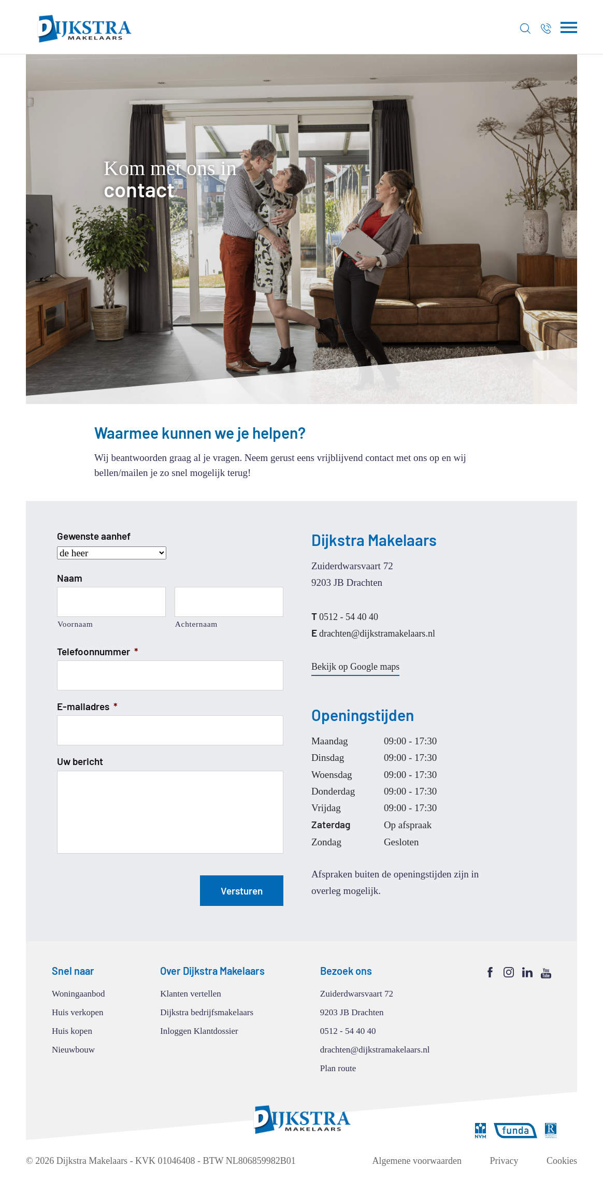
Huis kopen (72, 1031)
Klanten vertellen (190, 994)
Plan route (338, 1068)
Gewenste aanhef (94, 536)
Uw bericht (80, 761)
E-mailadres (87, 706)
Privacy (504, 1161)
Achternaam (196, 623)
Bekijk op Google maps (355, 666)
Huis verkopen (78, 1012)
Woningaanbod (78, 994)
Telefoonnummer (97, 651)
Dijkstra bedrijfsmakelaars (206, 1012)
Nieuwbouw (73, 1050)
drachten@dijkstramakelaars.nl (373, 633)
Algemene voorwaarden (417, 1161)
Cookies (562, 1161)
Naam (69, 578)
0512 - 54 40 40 (344, 616)
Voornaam (75, 623)
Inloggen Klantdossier (199, 1031)
